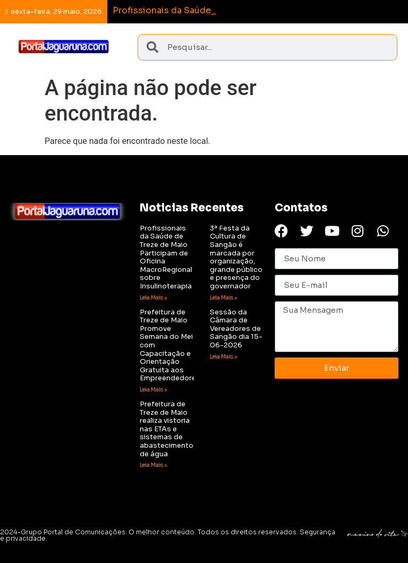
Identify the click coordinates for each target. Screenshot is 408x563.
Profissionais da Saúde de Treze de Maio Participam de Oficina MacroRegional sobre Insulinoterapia (166, 257)
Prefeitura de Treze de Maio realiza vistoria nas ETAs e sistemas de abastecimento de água (166, 428)
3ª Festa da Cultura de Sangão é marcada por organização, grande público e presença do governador (236, 257)
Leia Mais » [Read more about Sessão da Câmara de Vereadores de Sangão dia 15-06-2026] (223, 356)
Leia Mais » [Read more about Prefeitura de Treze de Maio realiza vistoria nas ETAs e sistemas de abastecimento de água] (153, 465)
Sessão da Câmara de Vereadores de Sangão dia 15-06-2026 (236, 328)
